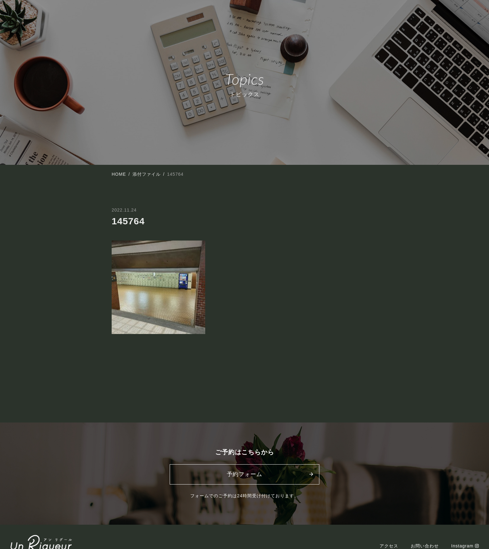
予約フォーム (244, 474)
